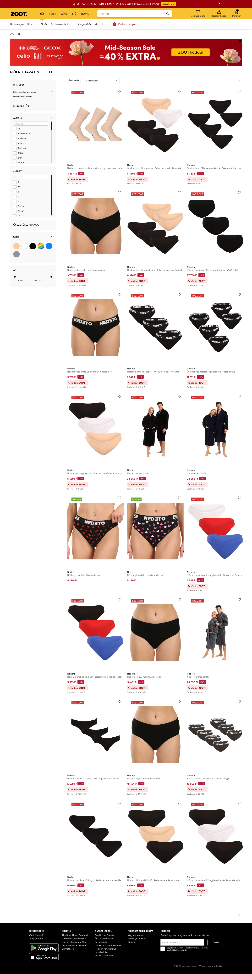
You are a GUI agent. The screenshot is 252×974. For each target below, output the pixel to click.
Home (85, 13)
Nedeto (71, 165)
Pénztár (236, 13)
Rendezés (74, 80)
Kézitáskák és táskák (62, 24)
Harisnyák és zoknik (22, 96)
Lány (64, 13)
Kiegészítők (84, 24)
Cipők (43, 24)
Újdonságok (17, 24)
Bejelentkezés (218, 13)
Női (42, 14)
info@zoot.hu (36, 938)
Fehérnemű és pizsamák (24, 91)
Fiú (74, 13)
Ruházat (32, 24)
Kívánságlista (198, 13)
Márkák (99, 24)
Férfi (52, 13)
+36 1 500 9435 (36, 935)
